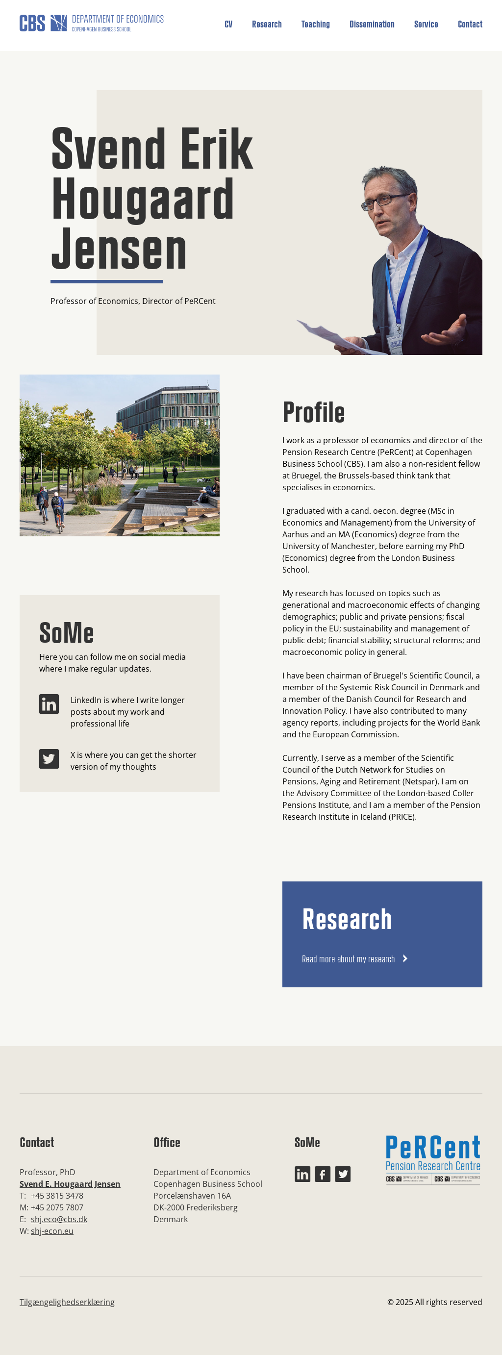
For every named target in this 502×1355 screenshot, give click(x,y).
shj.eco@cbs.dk (59, 1219)
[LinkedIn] (49, 711)
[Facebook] (323, 1174)
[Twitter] (49, 761)
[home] (92, 27)
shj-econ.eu (52, 1231)
